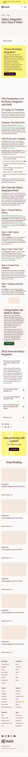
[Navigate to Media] (17, 699)
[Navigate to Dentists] (3, 677)
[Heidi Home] (5, 7)
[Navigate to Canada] (17, 672)
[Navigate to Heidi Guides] (4, 699)
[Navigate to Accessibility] (18, 726)
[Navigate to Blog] (2, 715)
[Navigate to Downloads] (4, 696)
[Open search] (22, 7)
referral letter (12, 260)
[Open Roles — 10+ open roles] (20, 701)
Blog (8, 15)
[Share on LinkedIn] (5, 427)
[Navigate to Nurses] (3, 669)
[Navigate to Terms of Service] (19, 718)
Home (3, 15)
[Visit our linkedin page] (8, 736)
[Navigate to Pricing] (3, 691)
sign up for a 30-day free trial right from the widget (13, 224)
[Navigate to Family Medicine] (5, 664)
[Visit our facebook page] (2, 736)
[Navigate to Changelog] (3, 693)
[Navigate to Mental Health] (4, 672)
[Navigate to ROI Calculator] (4, 718)
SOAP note (4, 258)
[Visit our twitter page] (11, 736)
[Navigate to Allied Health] (4, 675)
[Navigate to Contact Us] (18, 691)
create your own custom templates (10, 128)
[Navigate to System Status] (4, 704)
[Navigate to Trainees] (3, 683)
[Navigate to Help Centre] (4, 701)
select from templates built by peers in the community (12, 126)
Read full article (6, 495)
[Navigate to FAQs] (2, 726)
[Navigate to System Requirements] (6, 707)
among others (11, 148)
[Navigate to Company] (18, 693)
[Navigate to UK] (16, 675)
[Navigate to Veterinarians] (4, 680)
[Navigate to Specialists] (3, 667)
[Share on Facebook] (8, 427)
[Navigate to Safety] (17, 664)
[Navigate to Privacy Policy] (19, 715)
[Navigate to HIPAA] (17, 680)
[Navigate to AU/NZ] (17, 669)
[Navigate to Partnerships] (18, 707)
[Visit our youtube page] (14, 736)
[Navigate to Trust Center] (18, 667)
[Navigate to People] (17, 704)
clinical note (4, 200)
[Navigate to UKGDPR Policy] (19, 723)
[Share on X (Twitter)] (11, 427)
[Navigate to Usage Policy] (18, 720)
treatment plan (12, 258)
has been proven (10, 154)
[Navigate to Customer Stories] (20, 696)
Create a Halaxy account (7, 215)
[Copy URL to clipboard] (2, 427)
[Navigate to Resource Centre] (5, 720)
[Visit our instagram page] (5, 736)
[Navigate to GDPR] (17, 677)
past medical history (12, 240)
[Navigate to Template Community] (6, 723)
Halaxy (5, 54)
